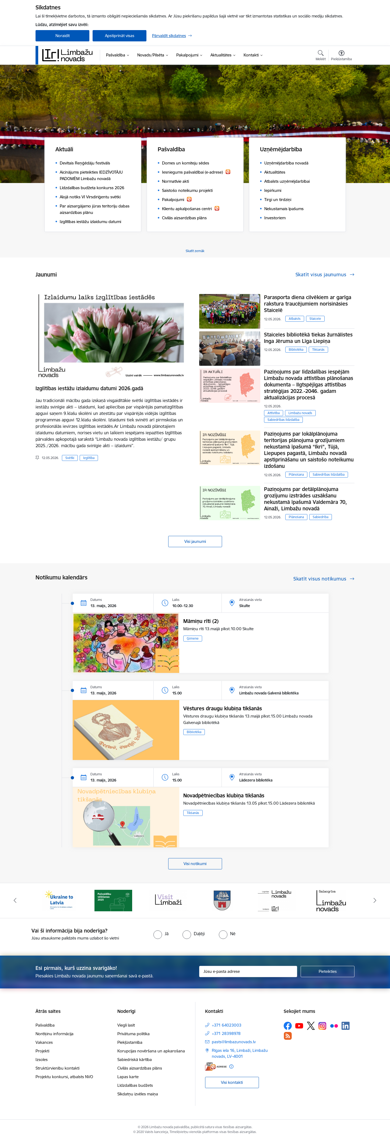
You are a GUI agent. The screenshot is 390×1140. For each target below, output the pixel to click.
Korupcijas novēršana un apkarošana (151, 1050)
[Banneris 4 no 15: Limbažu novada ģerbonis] (222, 900)
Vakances (44, 1042)
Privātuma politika (133, 1033)
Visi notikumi (195, 863)
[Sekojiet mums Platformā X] (311, 1026)
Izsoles (42, 1059)
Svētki (69, 458)
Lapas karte (128, 1076)
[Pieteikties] (327, 971)
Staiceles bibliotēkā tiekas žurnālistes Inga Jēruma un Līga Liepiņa (308, 337)
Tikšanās (318, 349)
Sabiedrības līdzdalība (283, 420)
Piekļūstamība (129, 1042)
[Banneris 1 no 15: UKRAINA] (59, 900)
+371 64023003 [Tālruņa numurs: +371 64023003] (226, 1025)
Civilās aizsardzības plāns (139, 1068)
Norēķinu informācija (54, 1033)
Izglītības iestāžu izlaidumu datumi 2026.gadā (89, 388)
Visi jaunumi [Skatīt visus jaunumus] (195, 541)
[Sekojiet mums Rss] (288, 1036)
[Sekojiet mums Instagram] (322, 1026)
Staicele (315, 319)
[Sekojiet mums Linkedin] (346, 1026)
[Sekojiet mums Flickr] (334, 1025)
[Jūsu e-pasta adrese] (248, 971)
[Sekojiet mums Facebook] (288, 1026)
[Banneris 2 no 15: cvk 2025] (113, 900)
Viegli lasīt (126, 1025)
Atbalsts (295, 319)
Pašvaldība (45, 1025)
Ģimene (193, 638)
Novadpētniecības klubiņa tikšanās (223, 795)
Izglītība (88, 458)
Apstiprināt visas (119, 35)
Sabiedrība (320, 517)
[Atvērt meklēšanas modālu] (320, 56)
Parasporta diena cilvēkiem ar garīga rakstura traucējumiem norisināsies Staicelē (307, 303)
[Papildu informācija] (231, 1066)
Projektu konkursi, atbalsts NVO (64, 1076)
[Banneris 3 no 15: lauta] (168, 900)
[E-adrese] (216, 1066)
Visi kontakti (232, 1082)
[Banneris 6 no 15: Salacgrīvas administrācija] (331, 900)
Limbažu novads (300, 413)
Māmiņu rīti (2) (201, 621)
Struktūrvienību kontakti (57, 1068)
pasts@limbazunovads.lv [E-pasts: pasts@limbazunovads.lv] (234, 1041)
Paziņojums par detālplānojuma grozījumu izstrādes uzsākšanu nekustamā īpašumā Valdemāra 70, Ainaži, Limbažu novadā (305, 499)
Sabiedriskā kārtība (134, 1059)
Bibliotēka (296, 349)
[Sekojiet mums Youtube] (299, 1025)
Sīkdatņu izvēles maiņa (137, 1093)
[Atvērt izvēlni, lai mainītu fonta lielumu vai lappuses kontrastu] (341, 56)
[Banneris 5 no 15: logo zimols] (277, 900)
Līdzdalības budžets (135, 1085)
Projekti (42, 1050)
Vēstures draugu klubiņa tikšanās (222, 708)
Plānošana (296, 474)
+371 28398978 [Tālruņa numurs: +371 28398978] (226, 1033)
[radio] (160, 933)
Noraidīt (62, 35)
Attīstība (274, 413)
